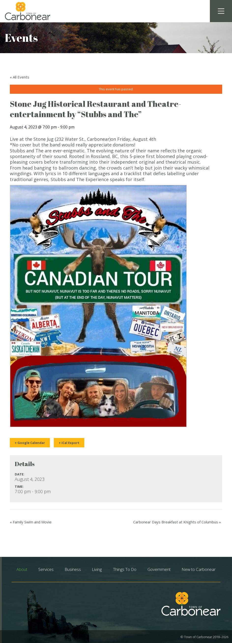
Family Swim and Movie (31, 521)
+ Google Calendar (30, 442)
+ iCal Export (69, 442)
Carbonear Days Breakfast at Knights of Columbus (177, 521)
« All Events (19, 77)
